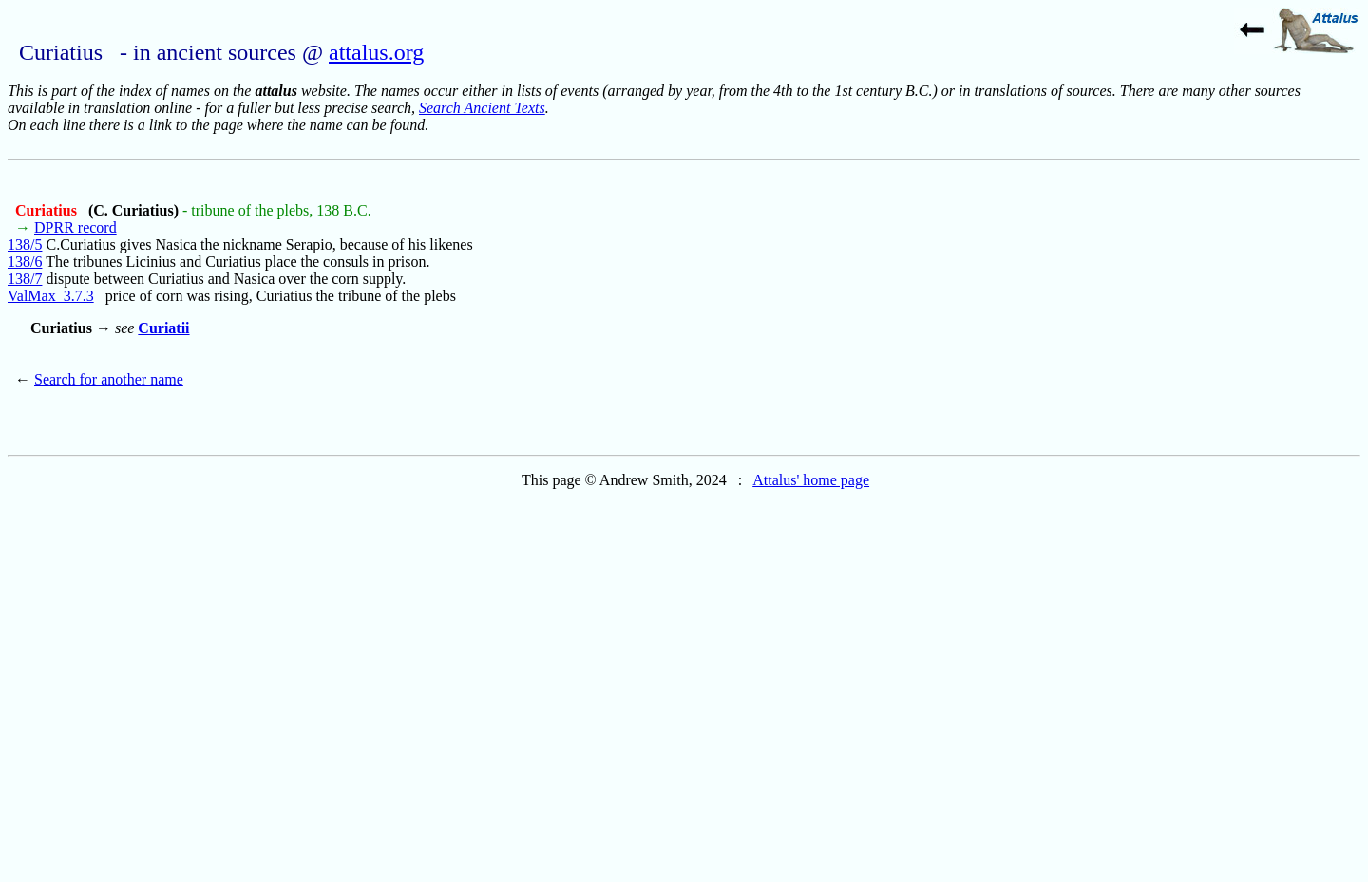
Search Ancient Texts (482, 108)
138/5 (25, 244)
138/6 (25, 261)
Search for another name (108, 379)
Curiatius (48, 210)
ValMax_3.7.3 (51, 296)
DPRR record (75, 227)
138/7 (25, 279)
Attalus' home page (810, 480)
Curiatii (163, 328)
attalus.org (376, 52)
